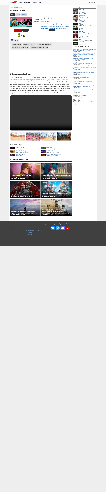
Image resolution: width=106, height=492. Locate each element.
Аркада (51, 18)
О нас (38, 230)
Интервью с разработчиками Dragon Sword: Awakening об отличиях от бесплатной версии (54, 195)
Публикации (27, 2)
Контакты (38, 228)
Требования (24, 14)
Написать (25, 30)
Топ (40, 2)
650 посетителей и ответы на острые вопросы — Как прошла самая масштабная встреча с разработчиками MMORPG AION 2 (55, 212)
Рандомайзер (29, 234)
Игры (20, 2)
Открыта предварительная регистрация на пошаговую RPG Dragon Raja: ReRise (83, 77)
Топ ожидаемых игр (30, 230)
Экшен (42, 18)
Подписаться (17, 30)
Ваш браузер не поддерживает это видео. (41, 112)
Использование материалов (42, 224)
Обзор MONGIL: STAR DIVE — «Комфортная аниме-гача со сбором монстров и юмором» (23, 177)
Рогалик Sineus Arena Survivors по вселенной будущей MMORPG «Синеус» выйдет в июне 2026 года (83, 72)
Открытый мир (44, 30)
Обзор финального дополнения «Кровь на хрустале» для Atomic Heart (24, 195)
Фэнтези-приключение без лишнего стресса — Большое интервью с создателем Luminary (23, 213)
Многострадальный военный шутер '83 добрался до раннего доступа (84, 98)
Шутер (46, 18)
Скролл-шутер (64, 24)
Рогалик (58, 24)
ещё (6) (51, 30)
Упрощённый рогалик (46, 26)
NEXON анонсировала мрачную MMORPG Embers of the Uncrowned (83, 59)
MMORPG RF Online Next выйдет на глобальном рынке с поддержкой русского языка (84, 50)
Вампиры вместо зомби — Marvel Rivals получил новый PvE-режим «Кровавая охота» (84, 85)
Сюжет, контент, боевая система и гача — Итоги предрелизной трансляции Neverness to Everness (56, 177)
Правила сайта (40, 226)
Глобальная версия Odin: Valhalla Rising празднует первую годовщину (82, 94)
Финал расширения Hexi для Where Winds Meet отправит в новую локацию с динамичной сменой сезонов (84, 81)
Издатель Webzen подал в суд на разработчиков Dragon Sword (84, 102)
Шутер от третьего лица (58, 26)
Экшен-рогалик (48, 24)
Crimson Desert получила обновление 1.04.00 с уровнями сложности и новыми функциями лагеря (84, 54)
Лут (50, 28)
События (18, 14)
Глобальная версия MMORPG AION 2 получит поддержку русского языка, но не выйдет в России (83, 90)
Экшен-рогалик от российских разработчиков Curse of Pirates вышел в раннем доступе (83, 62)
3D (47, 28)
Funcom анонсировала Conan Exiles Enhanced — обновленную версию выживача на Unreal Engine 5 (84, 67)
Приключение (54, 28)
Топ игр (27, 228)
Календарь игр (29, 232)
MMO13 (28, 224)
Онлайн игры (29, 226)
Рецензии (34, 2)
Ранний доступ (62, 28)
